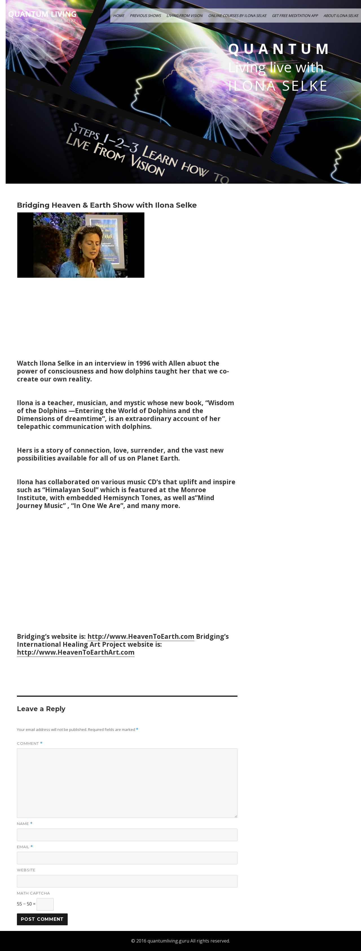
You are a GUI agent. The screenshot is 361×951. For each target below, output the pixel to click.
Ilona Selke (278, 85)
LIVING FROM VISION (184, 15)
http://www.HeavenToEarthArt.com (76, 652)
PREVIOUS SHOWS (145, 15)
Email (25, 846)
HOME (118, 15)
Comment (30, 743)
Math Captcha (33, 893)
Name (25, 823)
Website (26, 870)
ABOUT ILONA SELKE (340, 15)
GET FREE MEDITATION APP (295, 15)
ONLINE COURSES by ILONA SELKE (237, 15)
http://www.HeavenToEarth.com (140, 636)
